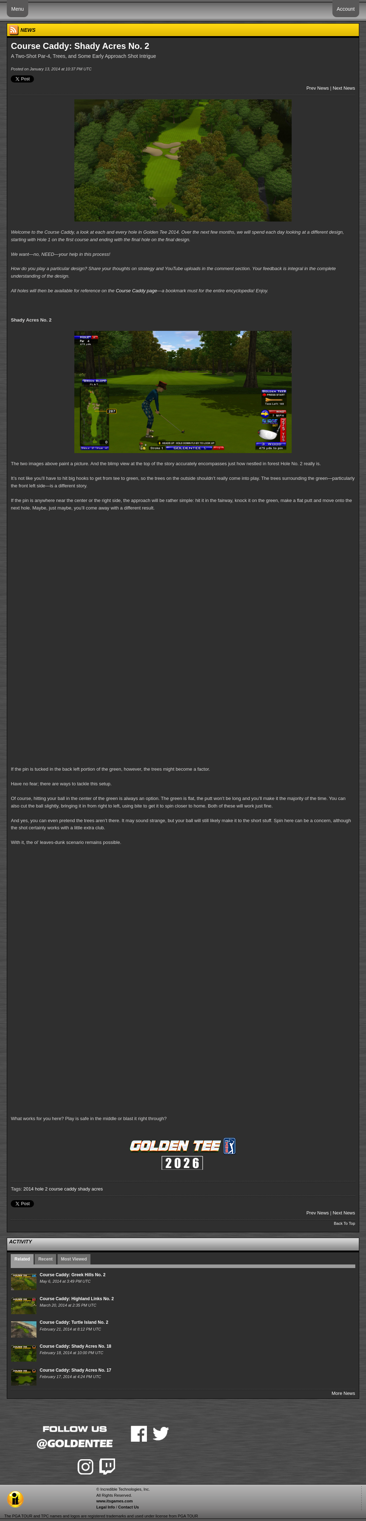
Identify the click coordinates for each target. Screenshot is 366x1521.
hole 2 (41, 1189)
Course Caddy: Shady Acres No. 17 (75, 1370)
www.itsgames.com (114, 1501)
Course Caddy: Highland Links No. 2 (77, 1298)
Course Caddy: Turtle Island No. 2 (74, 1322)
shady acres (90, 1189)
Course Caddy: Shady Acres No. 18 (75, 1346)
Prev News (317, 88)
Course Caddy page (136, 290)
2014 (28, 1189)
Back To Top (344, 1223)
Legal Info (105, 1507)
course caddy (62, 1189)
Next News (344, 88)
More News (343, 1393)
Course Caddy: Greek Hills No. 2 (72, 1274)
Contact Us (128, 1507)
